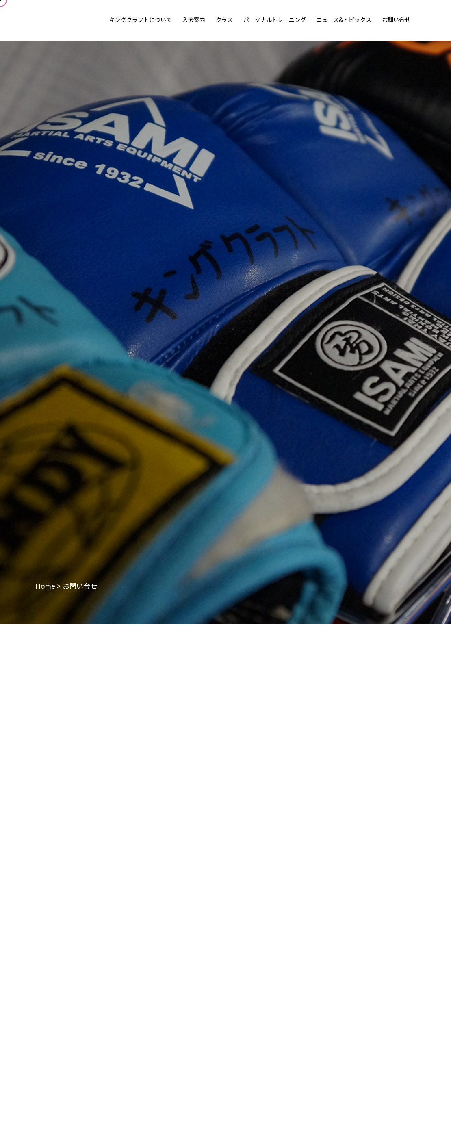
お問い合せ (396, 19)
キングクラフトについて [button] (140, 19)
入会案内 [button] (193, 19)
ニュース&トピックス (344, 19)
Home (45, 586)
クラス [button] (224, 19)
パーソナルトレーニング (274, 19)
